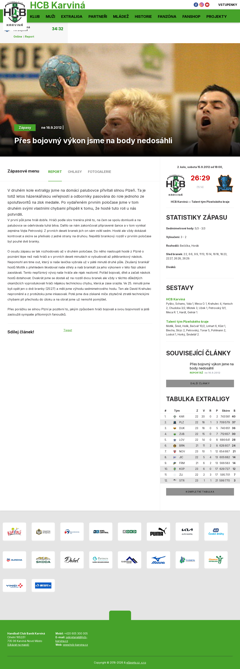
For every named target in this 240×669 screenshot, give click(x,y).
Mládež (121, 16)
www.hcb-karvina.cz (75, 644)
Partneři (97, 16)
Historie (143, 16)
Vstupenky (225, 5)
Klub (35, 16)
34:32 (57, 28)
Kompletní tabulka (200, 491)
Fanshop (191, 16)
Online (18, 36)
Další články (199, 383)
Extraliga (71, 16)
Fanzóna (167, 16)
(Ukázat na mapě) (18, 644)
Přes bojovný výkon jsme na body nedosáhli (212, 366)
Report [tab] (55, 172)
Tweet (67, 330)
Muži (50, 16)
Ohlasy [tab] (75, 172)
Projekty (216, 16)
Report (29, 36)
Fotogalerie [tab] (99, 172)
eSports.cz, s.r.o (136, 662)
